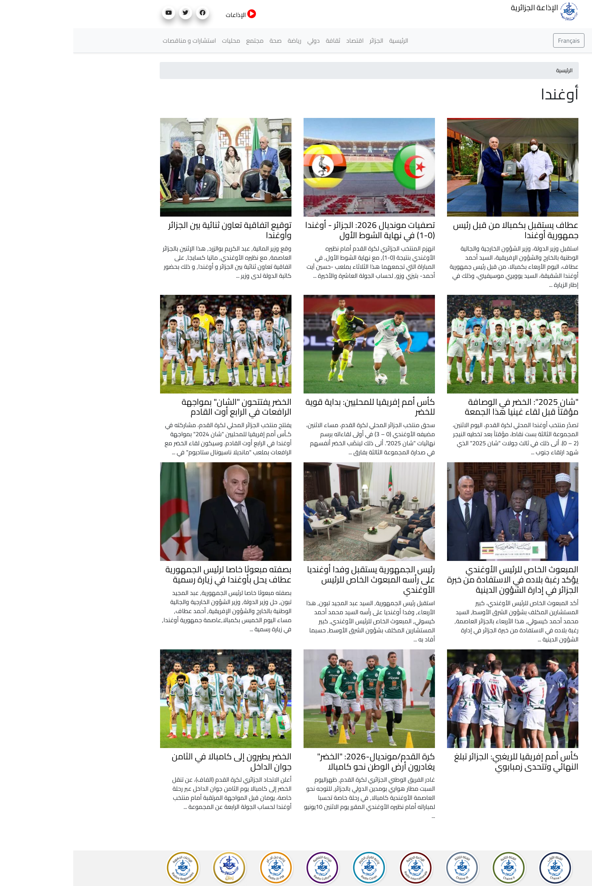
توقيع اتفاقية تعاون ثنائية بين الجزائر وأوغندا (156, 230)
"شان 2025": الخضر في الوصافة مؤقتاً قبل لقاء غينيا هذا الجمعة (448, 407)
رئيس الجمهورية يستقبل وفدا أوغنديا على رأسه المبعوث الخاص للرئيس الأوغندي (298, 579)
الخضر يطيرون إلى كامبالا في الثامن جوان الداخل (158, 761)
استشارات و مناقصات (116, 40)
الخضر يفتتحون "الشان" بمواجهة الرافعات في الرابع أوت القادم (163, 407)
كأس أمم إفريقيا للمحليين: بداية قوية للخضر (297, 407)
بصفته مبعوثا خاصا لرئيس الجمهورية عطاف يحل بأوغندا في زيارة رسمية (155, 574)
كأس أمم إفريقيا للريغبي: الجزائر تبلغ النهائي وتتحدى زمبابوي (443, 761)
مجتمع (181, 40)
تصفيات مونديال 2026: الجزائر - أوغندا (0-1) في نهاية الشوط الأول (297, 230)
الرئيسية (325, 40)
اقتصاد (281, 40)
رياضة (221, 40)
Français (495, 40)
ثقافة (260, 40)
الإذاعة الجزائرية (471, 10)
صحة (202, 40)
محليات (158, 40)
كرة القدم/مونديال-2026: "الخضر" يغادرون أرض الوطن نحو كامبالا (303, 761)
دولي (240, 40)
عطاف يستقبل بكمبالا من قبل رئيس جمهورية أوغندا (442, 230)
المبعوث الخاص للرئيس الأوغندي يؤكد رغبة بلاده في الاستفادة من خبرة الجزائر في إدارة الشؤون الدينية (439, 579)
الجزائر (303, 40)
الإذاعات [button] (168, 14)
